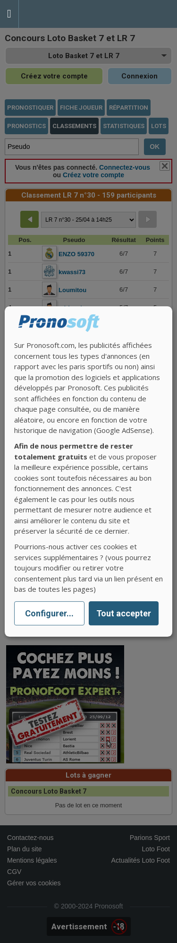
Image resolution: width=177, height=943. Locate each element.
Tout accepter (123, 613)
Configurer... (49, 613)
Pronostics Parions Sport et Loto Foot (61, 14)
